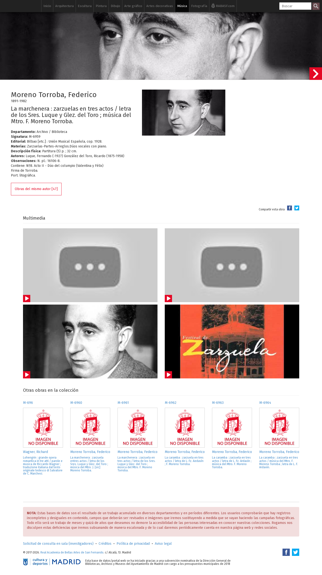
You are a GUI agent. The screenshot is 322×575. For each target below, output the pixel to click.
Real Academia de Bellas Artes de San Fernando (71, 552)
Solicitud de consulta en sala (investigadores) (58, 544)
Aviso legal (163, 544)
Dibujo (115, 6)
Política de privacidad (133, 544)
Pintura (101, 6)
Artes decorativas (159, 6)
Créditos (105, 544)
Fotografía (199, 6)
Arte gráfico (133, 6)
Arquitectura (64, 6)
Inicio (47, 6)
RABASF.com (223, 5)
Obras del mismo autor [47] (36, 189)
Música (182, 6)
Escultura (85, 6)
